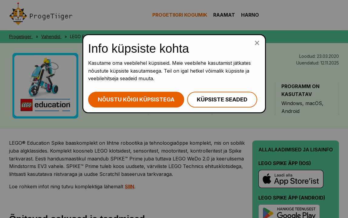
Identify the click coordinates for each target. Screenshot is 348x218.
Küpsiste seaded (222, 99)
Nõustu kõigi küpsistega (136, 99)
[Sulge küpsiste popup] (257, 42)
